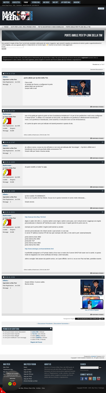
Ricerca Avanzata (84, 370)
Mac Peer (6, 367)
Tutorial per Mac (8, 369)
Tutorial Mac (36, 2)
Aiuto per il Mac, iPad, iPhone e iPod (23, 27)
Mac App (55, 2)
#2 (102, 110)
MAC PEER (6, 2)
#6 (102, 212)
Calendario (19, 5)
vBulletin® (94, 356)
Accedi (101, 8)
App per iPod (28, 379)
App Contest (27, 369)
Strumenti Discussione (96, 69)
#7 (102, 277)
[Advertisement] (26, 53)
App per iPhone (28, 374)
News (25, 367)
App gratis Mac (65, 2)
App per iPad (28, 376)
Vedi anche (12, 378)
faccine (34, 334)
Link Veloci (34, 5)
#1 (102, 73)
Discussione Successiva (61, 323)
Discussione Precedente (45, 323)
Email (3, 47)
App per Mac (28, 372)
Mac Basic (46, 2)
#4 (102, 162)
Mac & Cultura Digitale (92, 310)
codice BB (35, 332)
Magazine (77, 2)
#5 (102, 191)
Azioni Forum (26, 5)
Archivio (38, 388)
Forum (26, 2)
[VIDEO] (38, 337)
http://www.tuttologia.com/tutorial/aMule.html (39, 249)
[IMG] (37, 335)
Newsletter (16, 2)
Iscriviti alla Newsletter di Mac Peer (79, 96)
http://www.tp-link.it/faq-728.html (35, 217)
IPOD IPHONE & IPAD (31, 381)
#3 (102, 142)
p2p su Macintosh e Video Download (51, 27)
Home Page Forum (7, 5)
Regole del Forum (36, 342)
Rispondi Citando (97, 106)
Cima (102, 318)
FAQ (14, 5)
